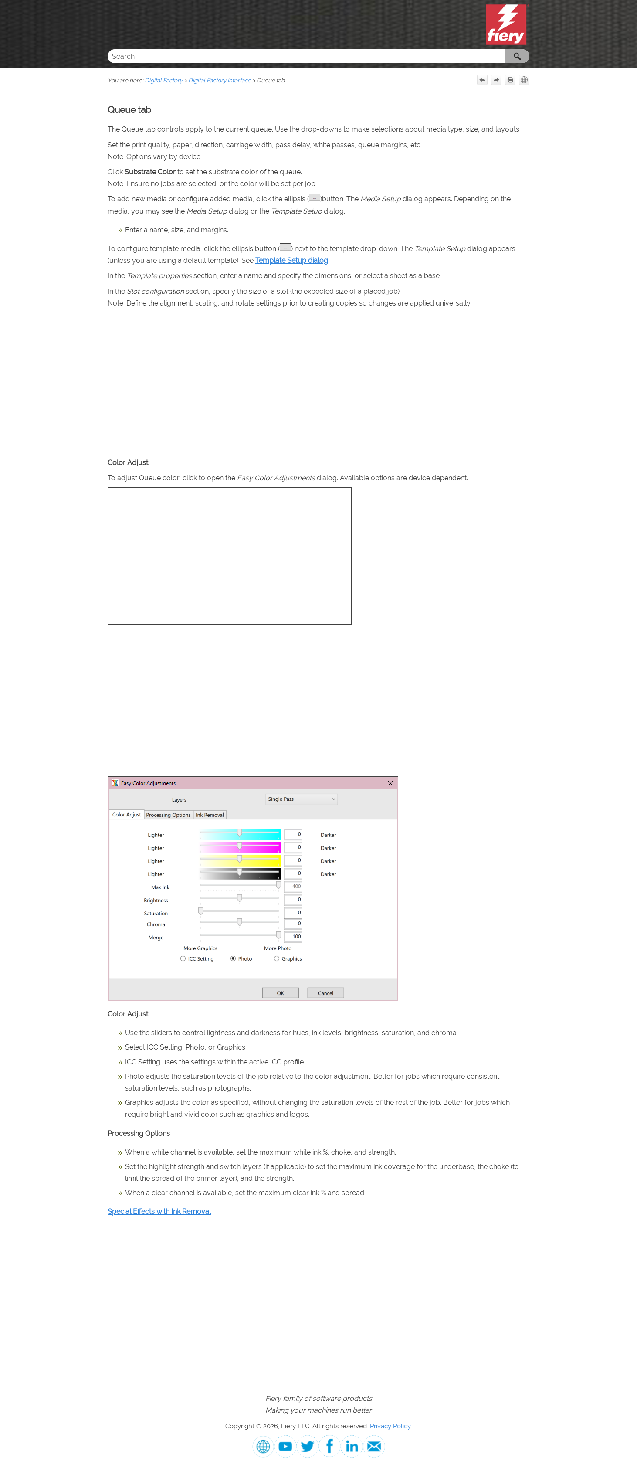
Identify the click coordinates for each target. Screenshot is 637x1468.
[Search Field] (318, 56)
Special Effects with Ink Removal (159, 1211)
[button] (517, 56)
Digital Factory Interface (219, 80)
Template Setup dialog (291, 260)
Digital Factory (164, 80)
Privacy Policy (390, 1426)
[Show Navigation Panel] (112, 24)
